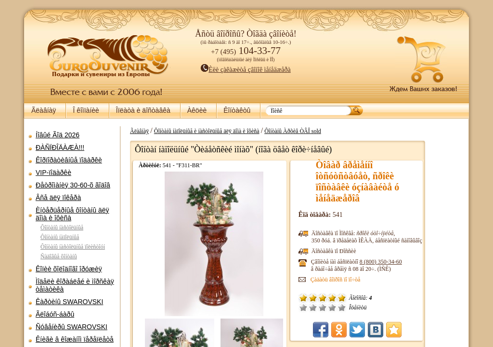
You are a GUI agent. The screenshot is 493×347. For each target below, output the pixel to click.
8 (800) (419, 261)
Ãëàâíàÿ (43, 110)
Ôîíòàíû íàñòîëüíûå (61, 227)
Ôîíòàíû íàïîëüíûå (59, 237)
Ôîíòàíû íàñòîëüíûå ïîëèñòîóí (72, 246)
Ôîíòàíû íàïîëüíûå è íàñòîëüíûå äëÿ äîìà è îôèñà (255, 131)
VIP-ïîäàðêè (53, 172)
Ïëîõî (351, 307)
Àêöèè (197, 110)
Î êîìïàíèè (86, 110)
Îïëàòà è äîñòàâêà (143, 110)
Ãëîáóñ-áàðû (55, 314)
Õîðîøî (371, 307)
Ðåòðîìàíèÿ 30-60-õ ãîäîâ (73, 185)
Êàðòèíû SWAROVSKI (69, 302)
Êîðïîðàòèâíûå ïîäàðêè (69, 160)
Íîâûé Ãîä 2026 (57, 135)
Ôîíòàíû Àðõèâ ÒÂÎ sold (340, 131)
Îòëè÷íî (380, 307)
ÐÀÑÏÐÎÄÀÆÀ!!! (60, 147)
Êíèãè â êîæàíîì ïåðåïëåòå (75, 339)
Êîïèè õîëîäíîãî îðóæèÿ (69, 269)
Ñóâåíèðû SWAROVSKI (71, 327)
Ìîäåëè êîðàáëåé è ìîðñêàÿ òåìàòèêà (75, 285)
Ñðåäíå (361, 307)
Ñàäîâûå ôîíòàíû (58, 256)
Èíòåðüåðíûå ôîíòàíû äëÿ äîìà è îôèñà (72, 214)
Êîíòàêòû (236, 110)
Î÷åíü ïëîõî (342, 307)
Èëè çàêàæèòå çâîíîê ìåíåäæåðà (246, 69)
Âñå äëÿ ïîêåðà (58, 197)
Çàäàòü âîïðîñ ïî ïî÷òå (374, 279)
